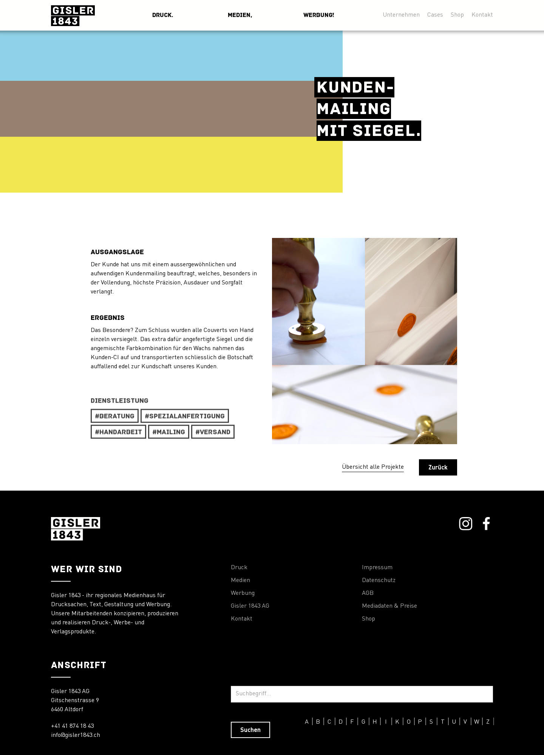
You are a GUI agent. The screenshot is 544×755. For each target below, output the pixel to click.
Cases (435, 15)
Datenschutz (379, 580)
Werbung (243, 593)
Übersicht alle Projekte (373, 467)
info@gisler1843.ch (75, 735)
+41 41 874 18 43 (72, 726)
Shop (457, 15)
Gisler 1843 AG (250, 606)
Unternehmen (401, 15)
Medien (240, 580)
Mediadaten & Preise (389, 606)
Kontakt (482, 15)
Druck (239, 568)
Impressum (377, 568)
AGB (368, 593)
